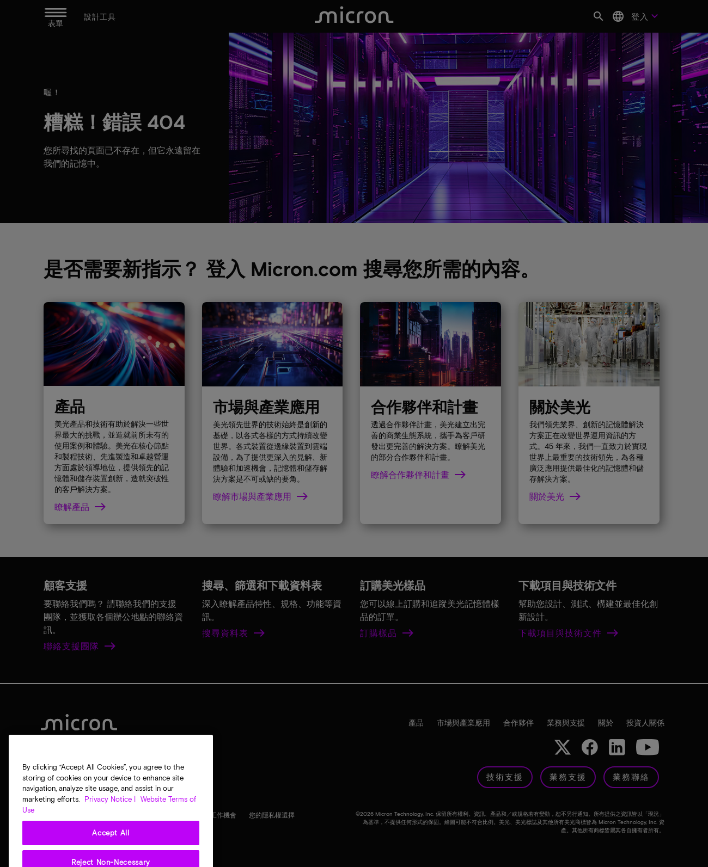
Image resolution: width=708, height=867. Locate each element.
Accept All (111, 850)
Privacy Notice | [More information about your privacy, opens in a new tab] (110, 816)
